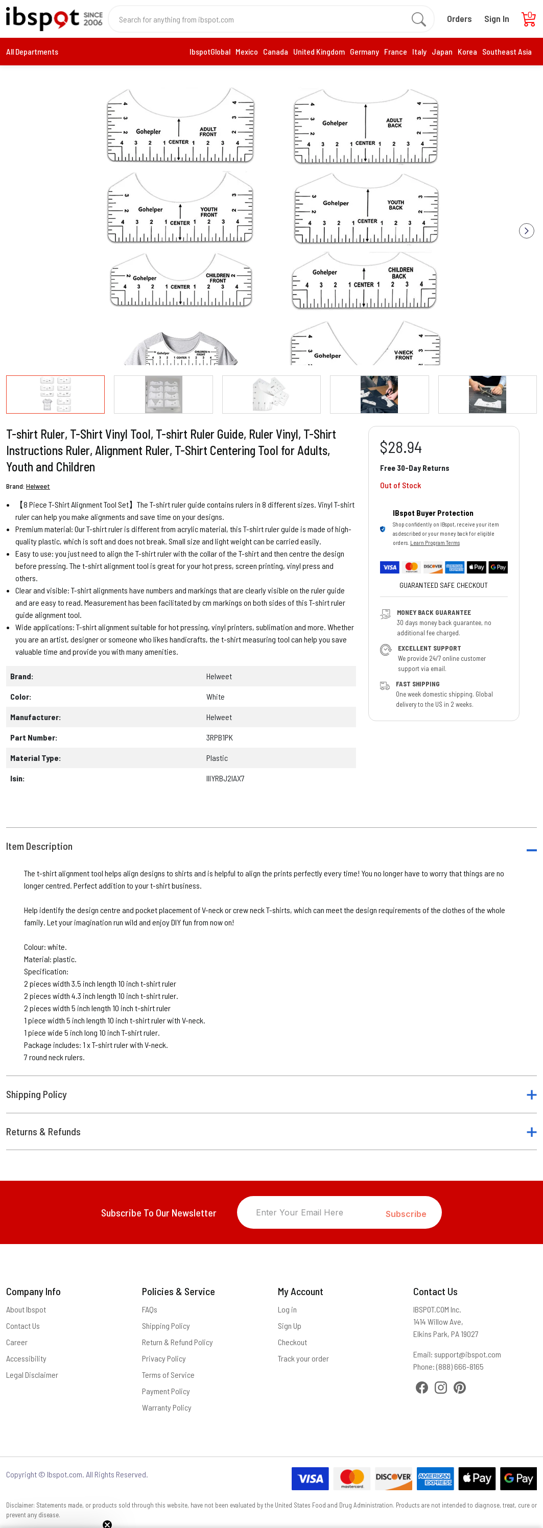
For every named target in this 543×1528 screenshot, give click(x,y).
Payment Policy (166, 1391)
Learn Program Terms (435, 542)
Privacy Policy (164, 1358)
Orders (459, 18)
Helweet (38, 486)
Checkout (292, 1342)
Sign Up (289, 1325)
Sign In (496, 18)
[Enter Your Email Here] (311, 1212)
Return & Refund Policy (177, 1342)
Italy (419, 51)
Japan (442, 51)
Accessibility (26, 1358)
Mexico (246, 51)
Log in (287, 1309)
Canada (275, 51)
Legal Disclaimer (32, 1374)
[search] (419, 19)
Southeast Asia (507, 51)
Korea (467, 51)
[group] (271, 223)
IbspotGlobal (210, 51)
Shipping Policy (36, 1094)
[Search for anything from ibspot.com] (265, 19)
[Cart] (529, 22)
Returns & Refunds (43, 1131)
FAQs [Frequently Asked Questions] (149, 1309)
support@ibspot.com (467, 1354)
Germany (364, 51)
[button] (526, 230)
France (395, 51)
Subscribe (406, 1214)
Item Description (39, 846)
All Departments (32, 51)
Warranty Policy (167, 1407)
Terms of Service (168, 1374)
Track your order (303, 1358)
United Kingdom (319, 51)
